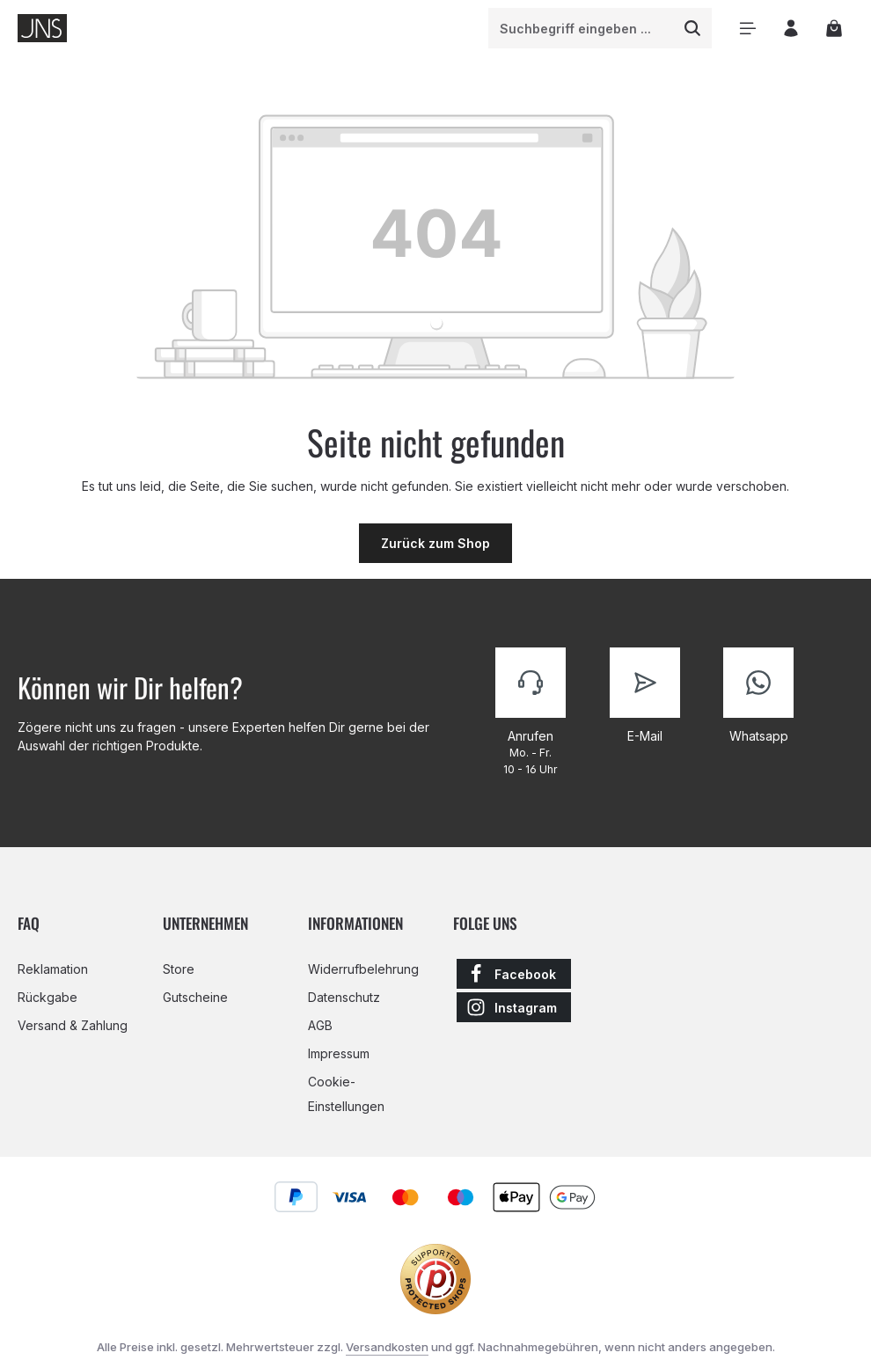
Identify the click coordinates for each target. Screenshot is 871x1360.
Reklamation (53, 969)
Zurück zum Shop (435, 543)
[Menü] (747, 28)
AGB (320, 1025)
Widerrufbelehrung (363, 969)
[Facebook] (514, 974)
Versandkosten (387, 1347)
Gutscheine (195, 997)
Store (178, 969)
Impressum (339, 1053)
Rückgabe (47, 997)
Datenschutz (344, 997)
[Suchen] (693, 28)
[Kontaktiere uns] (530, 712)
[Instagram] (514, 1007)
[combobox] (581, 28)
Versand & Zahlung (73, 1025)
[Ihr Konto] (790, 28)
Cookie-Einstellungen (346, 1094)
